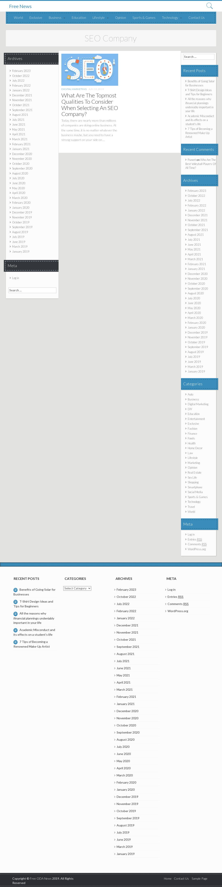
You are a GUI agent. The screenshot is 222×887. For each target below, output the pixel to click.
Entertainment (196, 419)
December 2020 (22, 154)
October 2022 (20, 75)
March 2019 (20, 246)
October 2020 (20, 163)
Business (55, 17)
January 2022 (20, 90)
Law (190, 453)
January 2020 (20, 207)
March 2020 (20, 198)
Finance (192, 433)
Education (79, 17)
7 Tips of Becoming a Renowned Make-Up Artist (198, 133)
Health (192, 443)
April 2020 (18, 193)
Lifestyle (99, 17)
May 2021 (18, 129)
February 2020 (21, 202)
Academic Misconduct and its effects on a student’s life (199, 120)
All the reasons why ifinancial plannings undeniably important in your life (33, 617)
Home (168, 878)
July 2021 (18, 119)
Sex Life (192, 477)
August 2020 (20, 173)
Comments (197, 544)
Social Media (195, 492)
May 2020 (18, 188)
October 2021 (20, 105)
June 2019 (18, 242)
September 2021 (22, 110)
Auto (190, 394)
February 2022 (21, 85)
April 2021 (18, 134)
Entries (195, 539)
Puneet (192, 159)
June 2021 (18, 124)
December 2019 (22, 212)
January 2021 (20, 149)
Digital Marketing (74, 89)
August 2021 (20, 114)
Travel (191, 506)
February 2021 (21, 144)
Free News (20, 6)
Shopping (193, 482)
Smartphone (195, 487)
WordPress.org (197, 549)
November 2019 (22, 217)
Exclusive (35, 17)
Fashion (192, 428)
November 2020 (22, 158)
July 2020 (18, 178)
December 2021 (22, 95)
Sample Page (199, 878)
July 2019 (18, 237)
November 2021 (22, 100)
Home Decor (195, 448)
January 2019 (20, 251)
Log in (15, 278)
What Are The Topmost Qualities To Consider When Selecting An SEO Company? (89, 104)
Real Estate (194, 472)
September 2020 (22, 168)
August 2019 (20, 232)
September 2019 (22, 227)
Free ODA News (41, 878)
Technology (170, 17)
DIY (190, 409)
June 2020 (18, 183)
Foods (191, 438)
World (18, 17)
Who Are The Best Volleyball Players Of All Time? (200, 163)
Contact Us (196, 17)
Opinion (120, 17)
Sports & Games (143, 17)
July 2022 (18, 80)
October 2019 (20, 222)
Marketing (194, 462)
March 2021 (20, 139)
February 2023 (21, 71)
